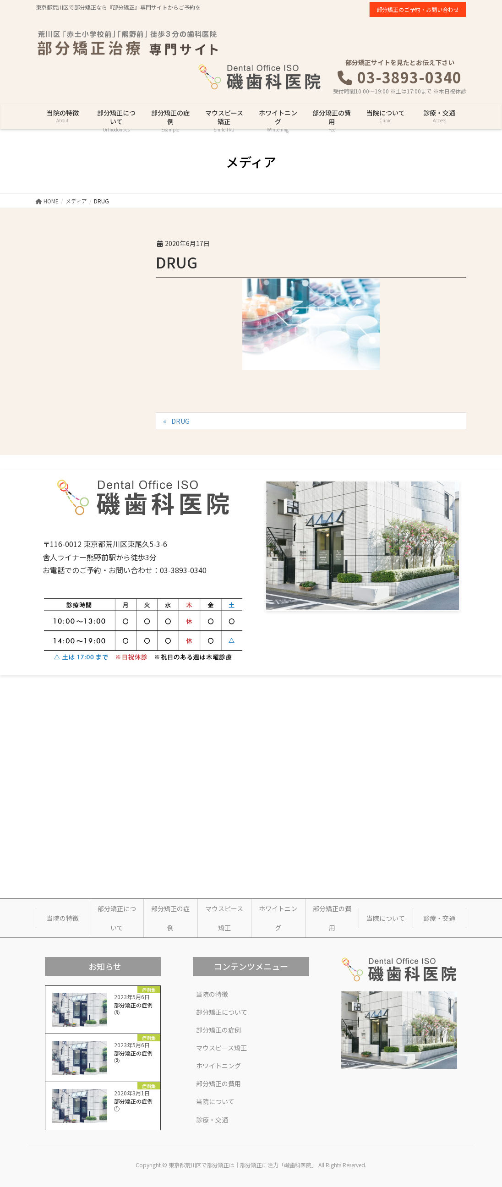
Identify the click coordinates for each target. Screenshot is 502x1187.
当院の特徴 (63, 918)
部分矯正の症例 (170, 918)
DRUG (180, 421)
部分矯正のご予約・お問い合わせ (417, 9)
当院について (385, 918)
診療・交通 (439, 918)
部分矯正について (117, 918)
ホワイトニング (278, 918)
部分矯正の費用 (332, 918)
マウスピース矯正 (224, 918)
